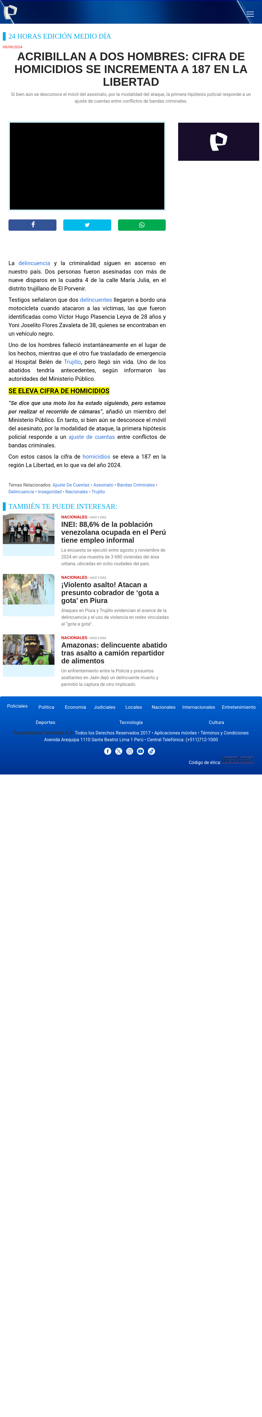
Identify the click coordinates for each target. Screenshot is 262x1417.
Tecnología (131, 722)
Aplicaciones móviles (175, 733)
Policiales (17, 706)
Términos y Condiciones (224, 733)
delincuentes (96, 299)
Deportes (45, 722)
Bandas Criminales (136, 485)
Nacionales (77, 491)
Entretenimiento (239, 707)
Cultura (216, 722)
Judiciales (104, 707)
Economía (75, 707)
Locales (133, 707)
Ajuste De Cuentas (71, 485)
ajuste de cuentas (93, 437)
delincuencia (34, 263)
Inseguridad (50, 491)
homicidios (96, 456)
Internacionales (198, 707)
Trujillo (72, 361)
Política (46, 707)
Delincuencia (21, 491)
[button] (250, 14)
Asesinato (103, 485)
